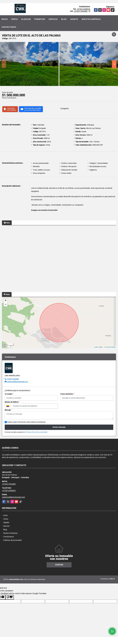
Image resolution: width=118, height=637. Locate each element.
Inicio (5, 19)
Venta (14, 19)
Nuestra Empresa (91, 19)
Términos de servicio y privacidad (36, 432)
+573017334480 (80, 11)
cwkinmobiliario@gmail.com (17, 382)
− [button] (5, 304)
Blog (64, 19)
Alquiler (26, 19)
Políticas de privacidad (12, 540)
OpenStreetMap (110, 347)
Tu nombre (9, 394)
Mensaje (8, 410)
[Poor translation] (9, 597)
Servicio (53, 19)
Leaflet (96, 347)
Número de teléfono (12, 402)
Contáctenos (9, 27)
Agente (74, 19)
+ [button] (5, 301)
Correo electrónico (67, 394)
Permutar (39, 19)
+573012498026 (83, 9)
